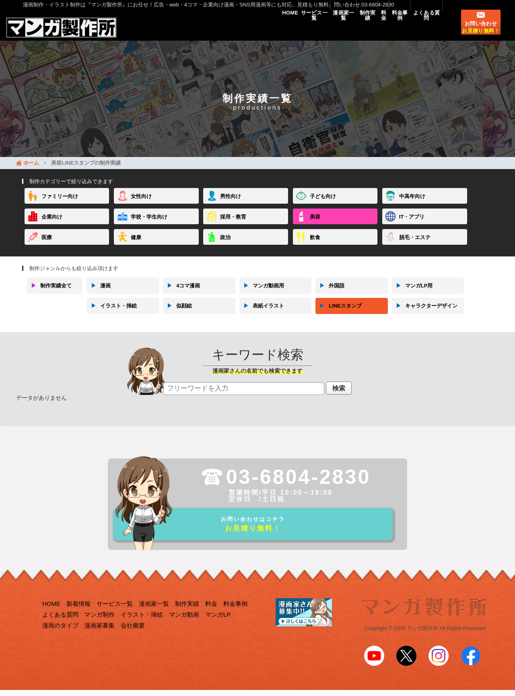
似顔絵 (177, 314)
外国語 (329, 293)
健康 (136, 245)
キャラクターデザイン (424, 314)
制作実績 (333, 29)
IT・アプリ (412, 224)
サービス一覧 (260, 29)
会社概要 (133, 637)
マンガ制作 (99, 627)
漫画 (99, 293)
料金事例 (384, 29)
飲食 (315, 245)
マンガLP (218, 627)
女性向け (141, 204)
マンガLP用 (412, 293)
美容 (315, 224)
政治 (225, 245)
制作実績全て (49, 293)
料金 (359, 29)
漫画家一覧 (300, 29)
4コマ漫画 (181, 293)
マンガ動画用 (261, 293)
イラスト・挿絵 (112, 314)
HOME (226, 29)
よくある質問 (421, 29)
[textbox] (243, 396)
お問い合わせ (480, 34)
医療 (46, 245)
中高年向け (412, 204)
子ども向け (323, 204)
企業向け (51, 224)
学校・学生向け (149, 224)
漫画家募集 (99, 637)
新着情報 (78, 616)
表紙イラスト (261, 314)
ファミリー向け (59, 204)
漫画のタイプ (60, 637)
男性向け (230, 204)
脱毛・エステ (415, 245)
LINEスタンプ (338, 314)
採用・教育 (233, 224)
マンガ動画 (184, 627)
